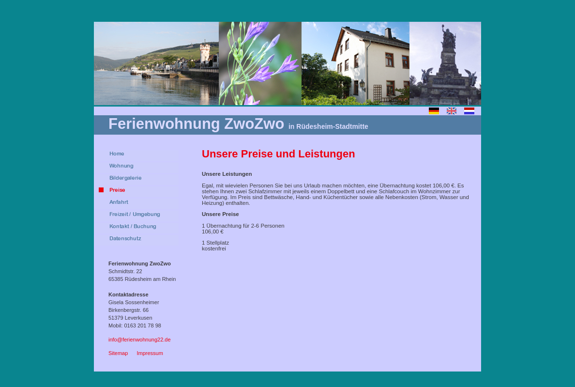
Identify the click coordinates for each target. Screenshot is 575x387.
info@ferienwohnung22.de (139, 339)
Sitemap (118, 353)
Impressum (149, 353)
